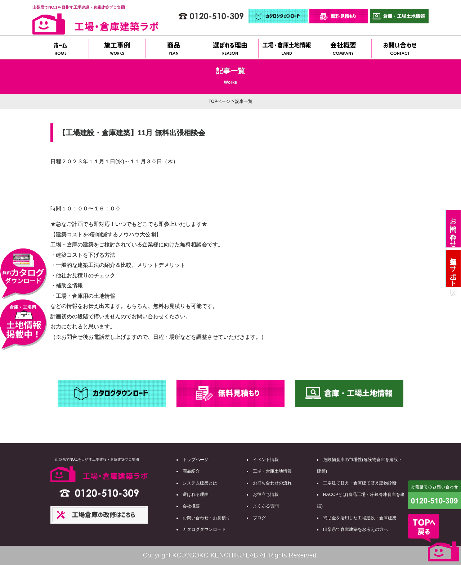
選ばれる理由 (196, 494)
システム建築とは (200, 483)
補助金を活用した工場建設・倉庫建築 (360, 517)
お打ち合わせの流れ (272, 483)
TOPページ (219, 101)
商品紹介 (191, 471)
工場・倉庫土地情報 (272, 471)
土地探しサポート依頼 (453, 268)
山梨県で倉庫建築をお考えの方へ (355, 529)
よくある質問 (266, 506)
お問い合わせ (453, 229)
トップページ (196, 459)
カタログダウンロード (204, 529)
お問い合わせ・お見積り (206, 517)
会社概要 (191, 506)
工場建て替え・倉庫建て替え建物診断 (360, 483)
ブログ (259, 517)
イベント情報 (266, 459)
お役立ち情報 (266, 494)
